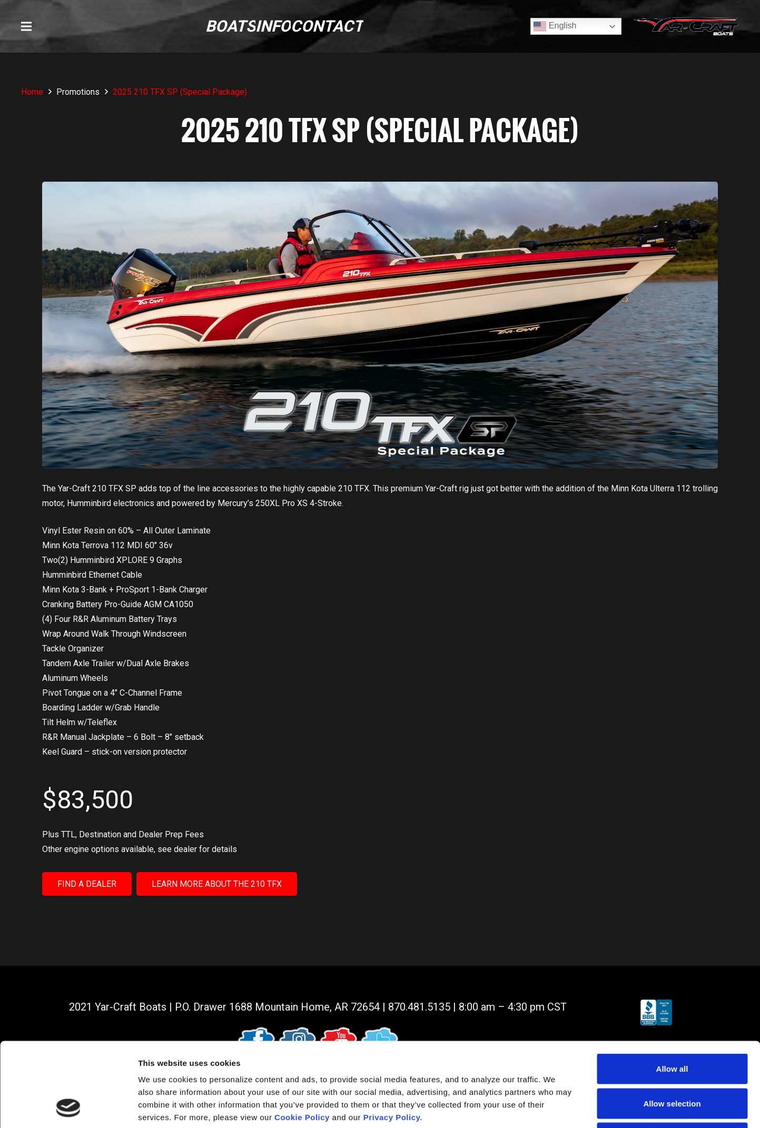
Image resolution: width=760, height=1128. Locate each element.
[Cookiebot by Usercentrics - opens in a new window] (68, 1107)
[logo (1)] (686, 26)
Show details (552, 1107)
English (555, 26)
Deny (672, 1058)
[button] (26, 26)
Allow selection (671, 1024)
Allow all (672, 989)
